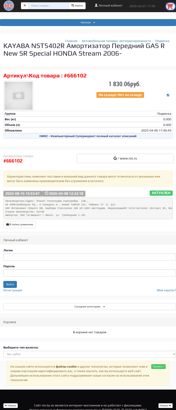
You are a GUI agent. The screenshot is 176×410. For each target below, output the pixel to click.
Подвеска (162, 41)
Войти (10, 284)
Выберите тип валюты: (20, 347)
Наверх (166, 405)
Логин (8, 250)
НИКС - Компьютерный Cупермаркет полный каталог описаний (88, 136)
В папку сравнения (19, 224)
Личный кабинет (109, 5)
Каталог (88, 22)
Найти (77, 5)
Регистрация (12, 290)
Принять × (158, 366)
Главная (71, 41)
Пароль (9, 266)
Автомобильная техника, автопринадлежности (116, 41)
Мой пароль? (166, 290)
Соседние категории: (89, 306)
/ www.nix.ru (125, 158)
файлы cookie (66, 366)
